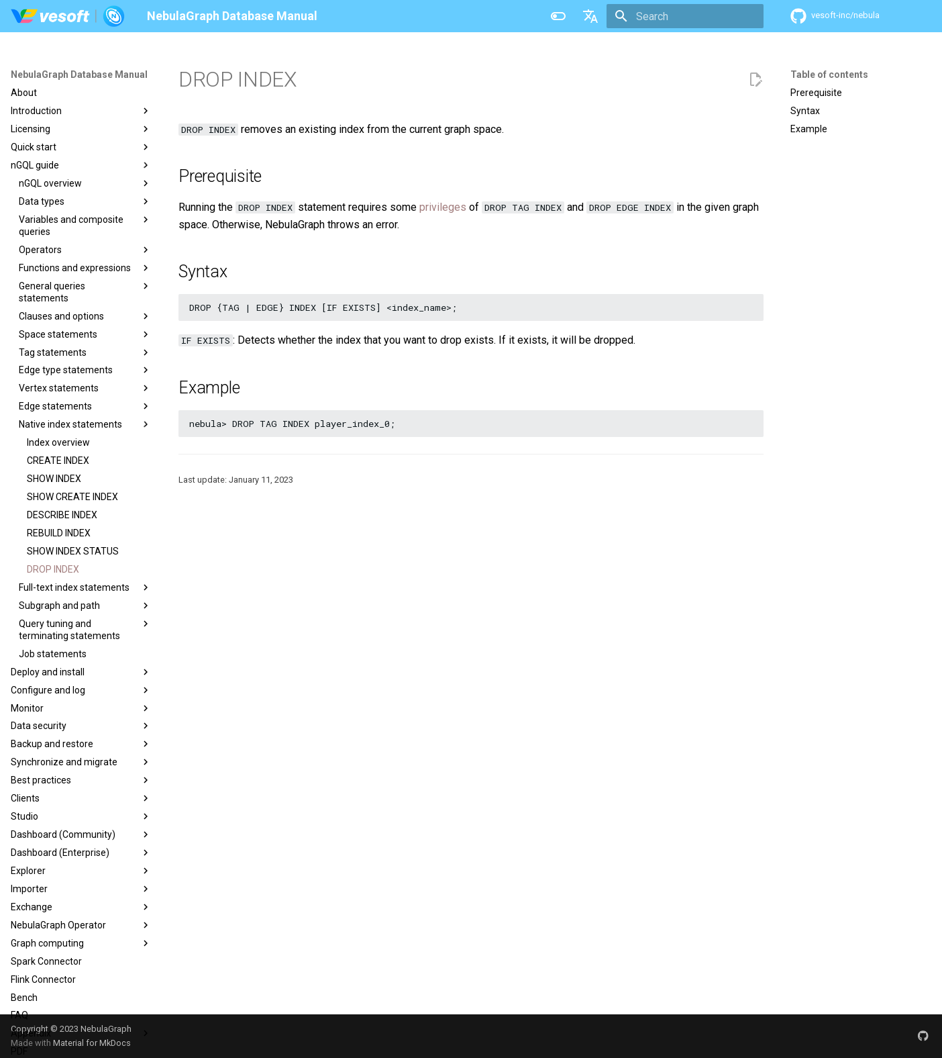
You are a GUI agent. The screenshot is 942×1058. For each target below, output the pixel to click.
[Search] (685, 16)
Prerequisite (816, 92)
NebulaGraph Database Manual (79, 74)
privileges (442, 207)
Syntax (805, 110)
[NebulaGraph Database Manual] (68, 16)
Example (808, 129)
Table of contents (829, 74)
